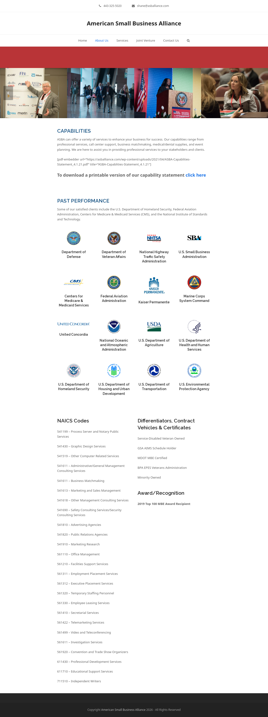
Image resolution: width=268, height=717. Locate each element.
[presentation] (8, 93)
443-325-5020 (112, 6)
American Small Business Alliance (134, 23)
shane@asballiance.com (153, 6)
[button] (188, 40)
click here (195, 175)
